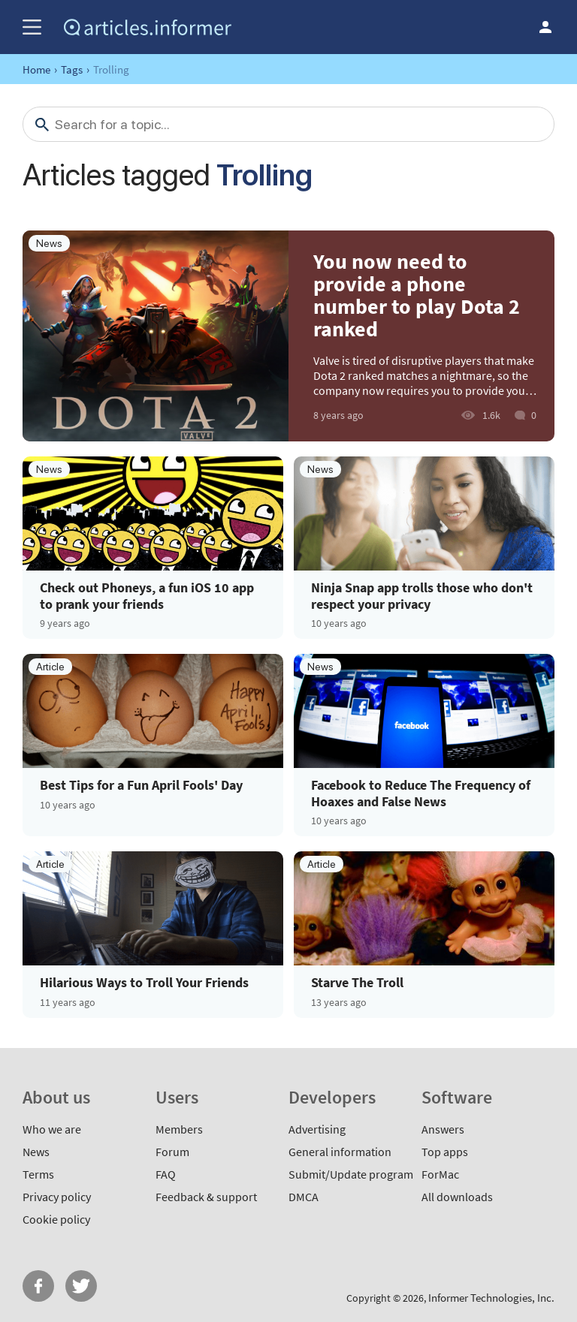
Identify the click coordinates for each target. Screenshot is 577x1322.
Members (179, 1129)
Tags (72, 69)
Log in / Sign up (545, 27)
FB (38, 1286)
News (36, 1151)
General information (339, 1151)
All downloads (457, 1196)
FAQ (166, 1174)
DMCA (303, 1196)
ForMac (440, 1174)
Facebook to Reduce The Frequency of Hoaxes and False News (420, 793)
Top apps (444, 1151)
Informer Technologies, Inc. (491, 1297)
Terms (38, 1174)
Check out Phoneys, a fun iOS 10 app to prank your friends (147, 596)
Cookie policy (56, 1219)
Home (36, 69)
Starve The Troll (357, 982)
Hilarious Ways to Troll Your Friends (144, 982)
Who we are (52, 1129)
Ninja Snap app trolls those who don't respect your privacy (422, 596)
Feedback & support (206, 1196)
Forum (172, 1151)
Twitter (81, 1286)
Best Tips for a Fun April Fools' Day (141, 785)
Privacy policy (57, 1196)
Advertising (317, 1129)
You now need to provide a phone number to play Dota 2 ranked (416, 295)
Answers (442, 1129)
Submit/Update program (350, 1174)
